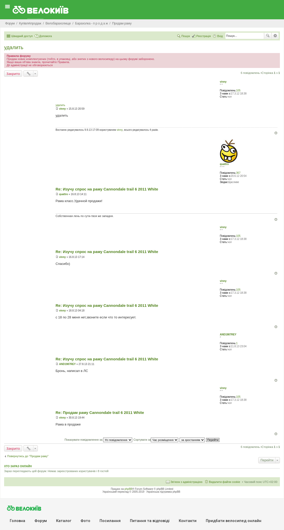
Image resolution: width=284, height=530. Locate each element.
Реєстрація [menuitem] (203, 36)
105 (238, 90)
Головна (17, 520)
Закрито (13, 73)
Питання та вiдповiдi (150, 520)
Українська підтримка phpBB (163, 491)
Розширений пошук (275, 36)
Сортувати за (156, 439)
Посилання (110, 520)
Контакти (188, 520)
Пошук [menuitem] (185, 36)
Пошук (268, 36)
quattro (224, 164)
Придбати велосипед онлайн (233, 520)
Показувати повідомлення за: (98, 439)
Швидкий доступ (22, 36)
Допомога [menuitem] (45, 36)
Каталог (63, 520)
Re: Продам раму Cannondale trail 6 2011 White (100, 412)
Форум (40, 520)
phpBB (128, 489)
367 (238, 172)
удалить (13, 47)
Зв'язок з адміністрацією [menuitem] (186, 481)
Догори (275, 133)
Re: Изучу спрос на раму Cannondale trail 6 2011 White (107, 189)
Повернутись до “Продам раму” (27, 456)
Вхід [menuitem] (220, 36)
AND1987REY (228, 334)
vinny (223, 81)
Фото (85, 520)
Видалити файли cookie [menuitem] (224, 481)
